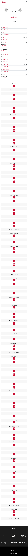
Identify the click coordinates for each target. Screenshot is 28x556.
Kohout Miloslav (3, 77)
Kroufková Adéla (5, 71)
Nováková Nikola (5, 54)
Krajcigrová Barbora (6, 69)
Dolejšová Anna (3, 45)
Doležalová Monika (6, 56)
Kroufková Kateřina (6, 66)
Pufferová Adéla (5, 27)
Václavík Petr (16, 17)
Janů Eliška (2, 50)
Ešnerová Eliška (5, 64)
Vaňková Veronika (5, 32)
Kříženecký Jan (12, 17)
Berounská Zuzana (6, 37)
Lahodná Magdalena (6, 34)
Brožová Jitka (5, 74)
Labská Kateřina (5, 61)
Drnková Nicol (5, 39)
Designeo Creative (15, 553)
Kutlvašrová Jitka (5, 59)
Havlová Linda (5, 42)
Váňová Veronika (5, 29)
